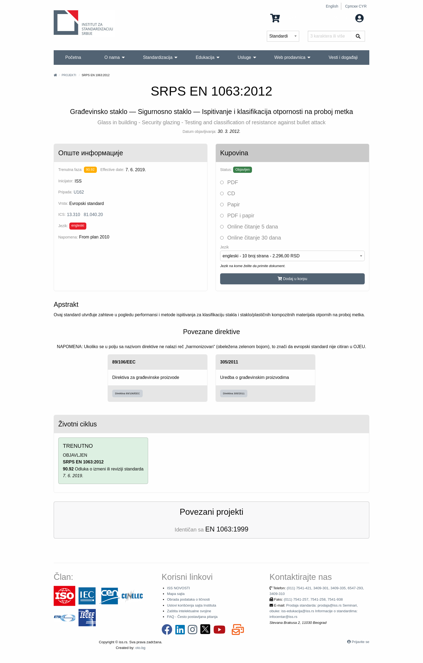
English (332, 6)
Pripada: (65, 192)
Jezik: (63, 226)
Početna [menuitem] (73, 57)
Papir (230, 204)
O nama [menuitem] (112, 57)
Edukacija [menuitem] (205, 57)
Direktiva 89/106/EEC (127, 393)
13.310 (73, 214)
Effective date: (112, 169)
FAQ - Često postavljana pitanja (192, 617)
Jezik (224, 247)
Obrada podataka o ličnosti (188, 599)
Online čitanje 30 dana (250, 238)
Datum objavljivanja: (199, 131)
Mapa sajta (176, 594)
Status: (226, 169)
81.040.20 (93, 214)
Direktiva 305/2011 (234, 393)
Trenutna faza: (70, 169)
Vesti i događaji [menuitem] (343, 57)
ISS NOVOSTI (178, 588)
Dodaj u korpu (292, 279)
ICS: (62, 214)
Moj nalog (349, 17)
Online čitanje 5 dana (249, 227)
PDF (229, 182)
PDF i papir (237, 215)
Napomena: (68, 237)
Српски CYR (356, 6)
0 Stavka (285, 17)
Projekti (69, 75)
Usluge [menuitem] (244, 57)
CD (227, 193)
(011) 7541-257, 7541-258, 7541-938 (313, 599)
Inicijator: (65, 181)
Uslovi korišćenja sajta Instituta (191, 605)
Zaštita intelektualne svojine (189, 611)
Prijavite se (360, 642)
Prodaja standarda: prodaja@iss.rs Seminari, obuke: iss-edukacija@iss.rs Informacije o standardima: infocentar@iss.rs (314, 611)
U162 (79, 192)
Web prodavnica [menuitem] (289, 57)
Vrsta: (63, 203)
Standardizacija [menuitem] (157, 57)
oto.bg (140, 648)
